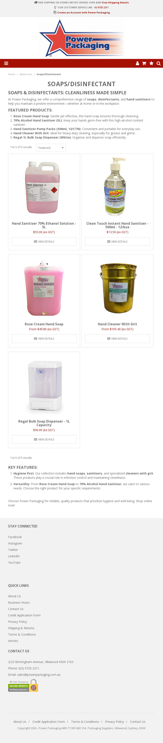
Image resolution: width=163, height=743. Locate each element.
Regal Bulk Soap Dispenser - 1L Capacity (44, 423)
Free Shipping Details (115, 2)
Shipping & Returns (21, 628)
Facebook (15, 537)
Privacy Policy (17, 622)
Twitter (13, 550)
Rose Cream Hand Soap (44, 324)
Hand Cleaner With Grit (117, 324)
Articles (13, 641)
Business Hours (19, 602)
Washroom (26, 74)
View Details (46, 241)
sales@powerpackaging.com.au (38, 675)
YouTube (14, 562)
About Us (14, 596)
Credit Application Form (24, 615)
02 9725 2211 (101, 7)
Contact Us (15, 609)
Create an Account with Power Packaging (83, 12)
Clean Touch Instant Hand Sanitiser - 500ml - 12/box (117, 225)
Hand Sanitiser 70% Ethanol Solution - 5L (44, 225)
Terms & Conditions (22, 634)
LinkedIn (14, 556)
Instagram (15, 543)
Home (11, 74)
